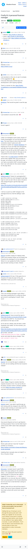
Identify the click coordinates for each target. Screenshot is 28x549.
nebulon (5, 32)
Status (24, 2)
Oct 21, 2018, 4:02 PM (15, 48)
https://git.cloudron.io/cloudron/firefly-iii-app (13, 317)
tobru (4, 48)
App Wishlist (16, 20)
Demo (20, 4)
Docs (24, 4)
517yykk (5, 123)
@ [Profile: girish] (16, 144)
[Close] (25, 504)
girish (4, 174)
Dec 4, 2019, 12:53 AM (16, 123)
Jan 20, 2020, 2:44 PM (10, 466)
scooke (4, 273)
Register (5, 537)
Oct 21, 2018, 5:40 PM (19, 62)
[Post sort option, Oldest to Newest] (3, 28)
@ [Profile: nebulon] (3, 102)
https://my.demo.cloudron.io (14, 387)
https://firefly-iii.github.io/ (16, 34)
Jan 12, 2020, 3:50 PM (10, 402)
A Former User (6, 62)
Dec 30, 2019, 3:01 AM (10, 135)
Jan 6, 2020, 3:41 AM (10, 253)
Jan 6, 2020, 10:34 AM (16, 273)
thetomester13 (6, 133)
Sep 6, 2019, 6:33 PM (16, 74)
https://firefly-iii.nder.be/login (15, 36)
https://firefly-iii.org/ (6, 66)
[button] (2, 546)
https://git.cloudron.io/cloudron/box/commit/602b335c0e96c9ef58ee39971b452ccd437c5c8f (14, 187)
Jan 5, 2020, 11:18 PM (19, 174)
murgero (5, 291)
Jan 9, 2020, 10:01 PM (19, 379)
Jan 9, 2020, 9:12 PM (21, 359)
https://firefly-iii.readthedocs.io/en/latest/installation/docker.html (14, 87)
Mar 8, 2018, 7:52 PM (20, 32)
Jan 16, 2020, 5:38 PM (10, 419)
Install (25, 6)
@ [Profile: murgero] (4, 469)
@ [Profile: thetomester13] (5, 176)
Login (10, 537)
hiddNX (4, 100)
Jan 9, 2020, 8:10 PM (19, 346)
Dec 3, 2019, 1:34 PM (19, 112)
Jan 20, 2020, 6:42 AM (19, 441)
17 (25, 44)
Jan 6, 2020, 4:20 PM (21, 291)
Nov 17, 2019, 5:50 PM (16, 100)
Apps (19, 2)
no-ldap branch (13, 156)
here (2, 141)
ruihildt (4, 74)
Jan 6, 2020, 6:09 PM (19, 313)
